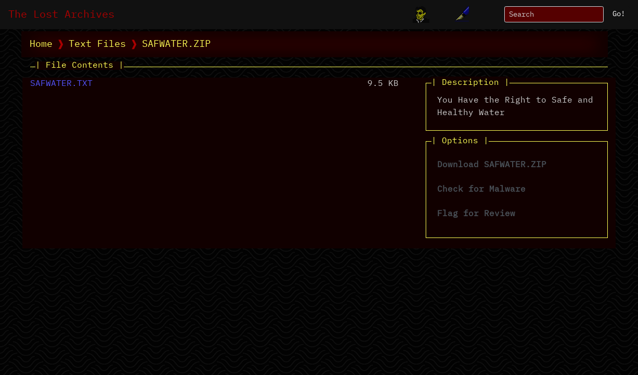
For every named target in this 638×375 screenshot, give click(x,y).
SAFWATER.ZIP (176, 44)
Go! (619, 14)
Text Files (97, 44)
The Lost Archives (61, 14)
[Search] (554, 14)
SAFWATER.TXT (61, 84)
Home (41, 44)
